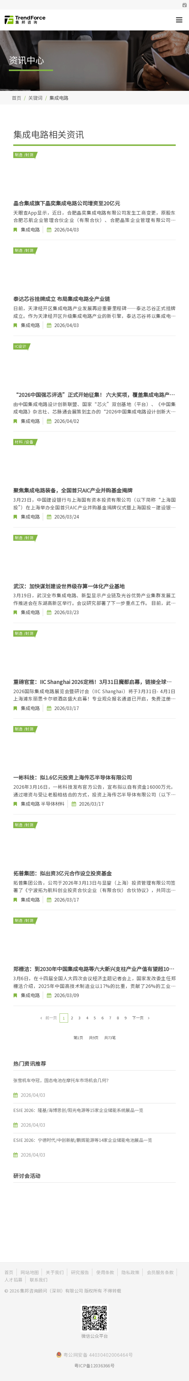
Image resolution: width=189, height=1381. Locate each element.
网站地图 (30, 1272)
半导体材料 (53, 803)
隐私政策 (130, 1272)
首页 (16, 97)
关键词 (35, 97)
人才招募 (13, 1280)
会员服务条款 (160, 1272)
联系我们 (39, 1280)
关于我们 (55, 1272)
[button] (184, 4)
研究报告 (80, 1272)
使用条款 (105, 1272)
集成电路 (30, 229)
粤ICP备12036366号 (94, 1365)
